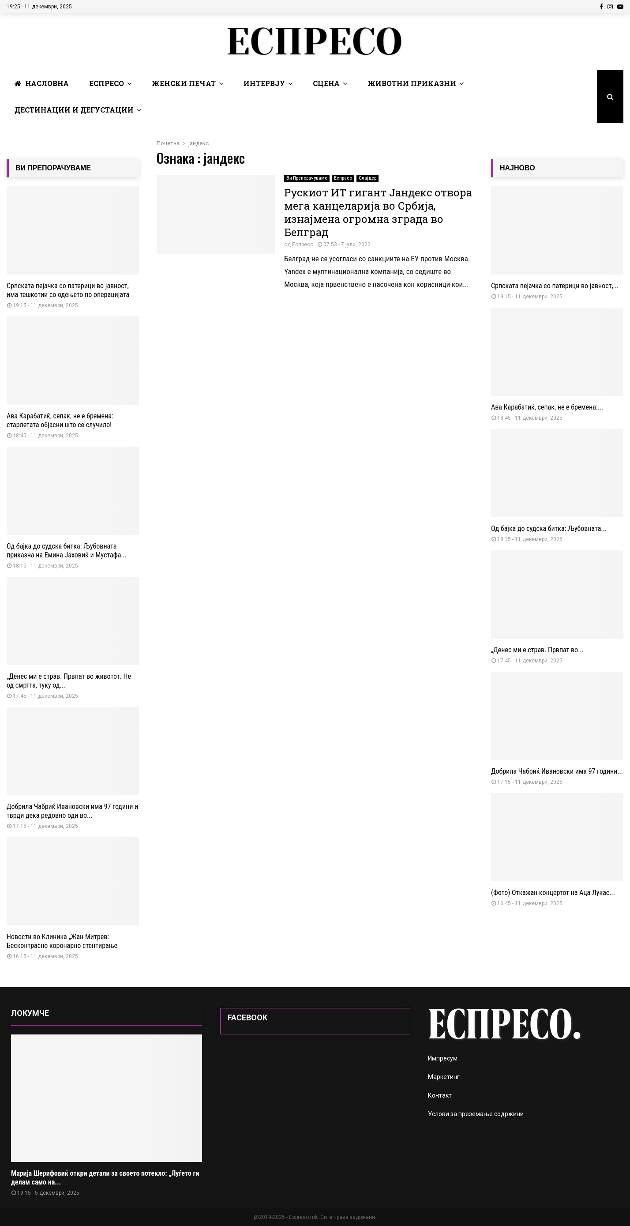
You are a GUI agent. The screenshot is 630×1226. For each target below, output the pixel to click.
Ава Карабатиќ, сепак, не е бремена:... (547, 407)
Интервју (264, 83)
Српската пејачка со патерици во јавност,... (555, 286)
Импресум (443, 1058)
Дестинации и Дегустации (74, 109)
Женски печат (184, 83)
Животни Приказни (412, 83)
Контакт (440, 1095)
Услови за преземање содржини (476, 1113)
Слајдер (367, 178)
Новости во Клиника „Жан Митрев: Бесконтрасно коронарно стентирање (62, 941)
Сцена (326, 83)
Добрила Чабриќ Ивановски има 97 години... (557, 771)
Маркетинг (444, 1076)
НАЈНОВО (517, 168)
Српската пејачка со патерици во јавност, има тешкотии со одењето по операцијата (68, 290)
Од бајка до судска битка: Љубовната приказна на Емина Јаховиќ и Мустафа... (67, 550)
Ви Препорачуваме (306, 178)
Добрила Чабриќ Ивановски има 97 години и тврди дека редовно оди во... (72, 811)
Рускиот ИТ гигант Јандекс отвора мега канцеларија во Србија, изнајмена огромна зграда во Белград (378, 212)
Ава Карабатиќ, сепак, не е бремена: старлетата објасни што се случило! (60, 420)
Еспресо (106, 83)
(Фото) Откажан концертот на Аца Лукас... (553, 892)
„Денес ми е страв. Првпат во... (537, 650)
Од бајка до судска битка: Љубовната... (549, 528)
